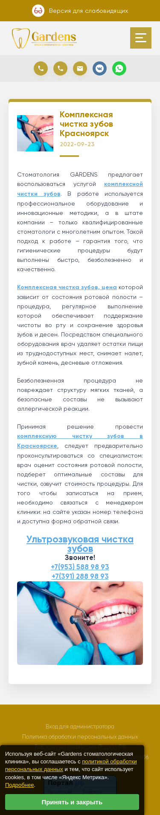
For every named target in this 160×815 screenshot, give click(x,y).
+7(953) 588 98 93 (80, 567)
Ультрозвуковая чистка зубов (80, 543)
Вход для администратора (80, 726)
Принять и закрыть (71, 802)
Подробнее (19, 785)
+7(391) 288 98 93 (80, 576)
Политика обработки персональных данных (80, 737)
